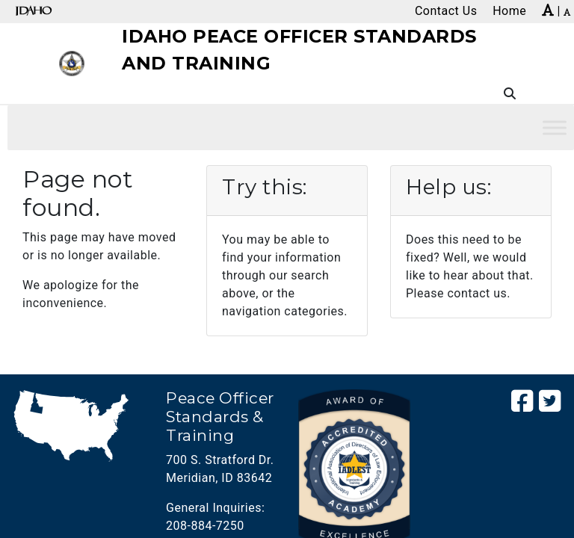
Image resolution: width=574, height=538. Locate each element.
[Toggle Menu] (555, 127)
